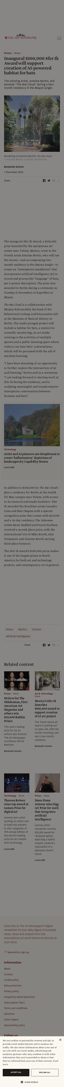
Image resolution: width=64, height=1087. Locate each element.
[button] (31, 1082)
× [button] (60, 1040)
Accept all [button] (16, 1072)
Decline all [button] (44, 1072)
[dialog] (32, 1061)
